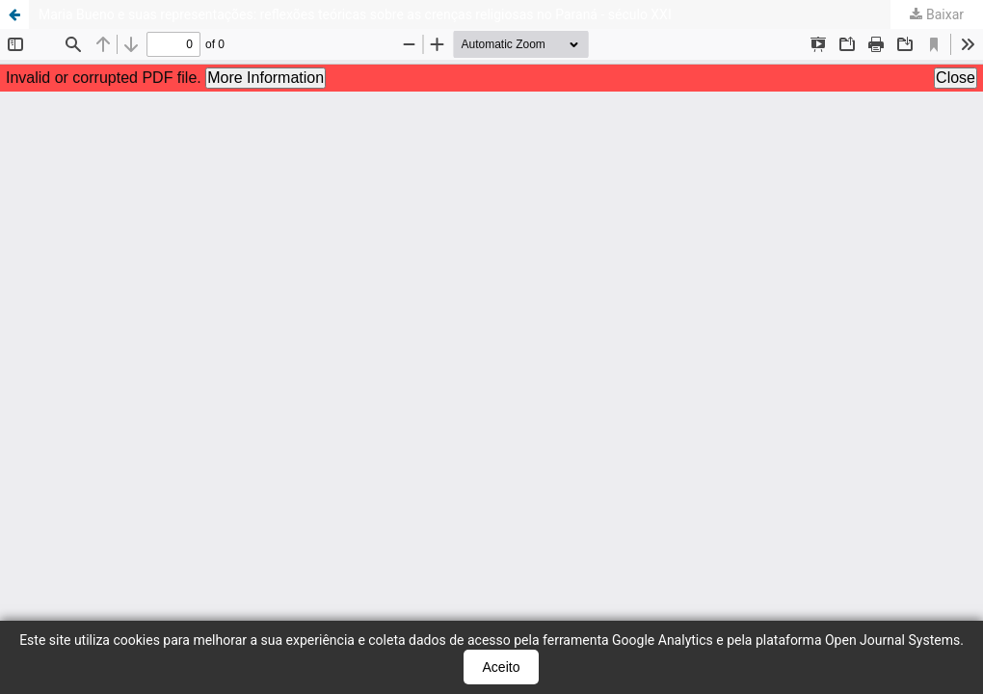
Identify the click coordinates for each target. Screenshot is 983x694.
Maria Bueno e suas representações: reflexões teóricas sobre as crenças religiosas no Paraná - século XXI (355, 14)
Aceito (501, 667)
